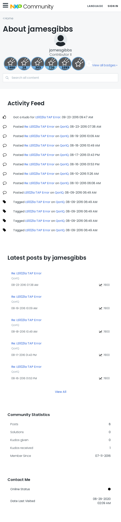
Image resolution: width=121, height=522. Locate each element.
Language (95, 6)
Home (9, 18)
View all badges (104, 65)
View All (60, 391)
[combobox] (60, 77)
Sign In (113, 6)
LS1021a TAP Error (48, 117)
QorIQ (64, 126)
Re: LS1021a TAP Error (39, 126)
